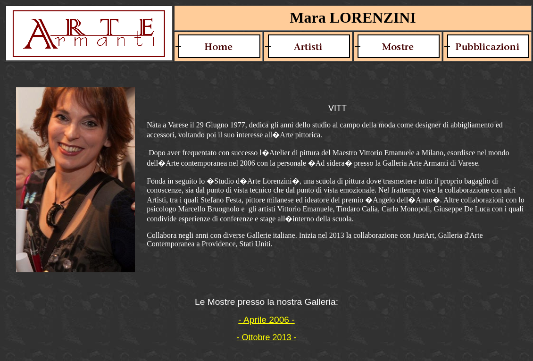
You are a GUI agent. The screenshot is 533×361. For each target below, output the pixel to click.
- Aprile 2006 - (266, 320)
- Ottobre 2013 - (266, 337)
